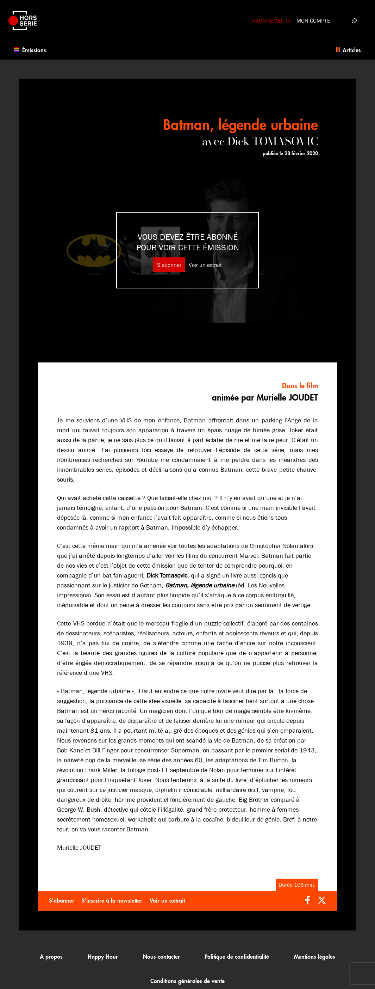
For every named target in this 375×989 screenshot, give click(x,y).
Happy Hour (103, 957)
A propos (51, 957)
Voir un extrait (205, 265)
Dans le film (300, 386)
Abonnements (271, 20)
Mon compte (313, 20)
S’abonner (169, 265)
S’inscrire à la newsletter (112, 901)
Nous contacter (161, 957)
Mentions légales (314, 957)
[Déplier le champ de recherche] (354, 20)
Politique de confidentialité (237, 957)
